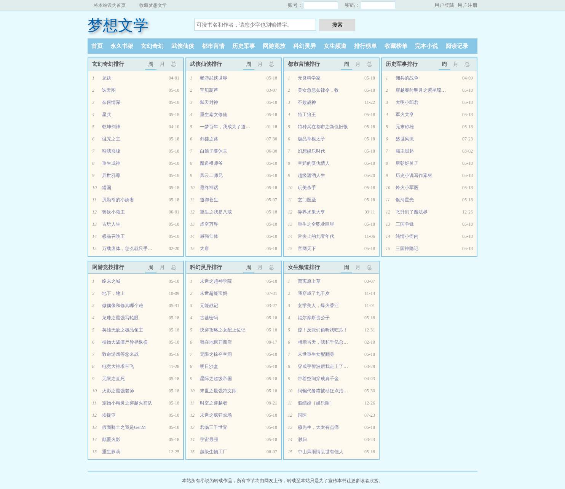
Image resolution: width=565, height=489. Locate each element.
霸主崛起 (405, 151)
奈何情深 (111, 102)
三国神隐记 (407, 248)
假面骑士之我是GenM (124, 427)
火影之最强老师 (118, 390)
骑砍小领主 (113, 212)
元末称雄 (405, 126)
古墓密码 (209, 317)
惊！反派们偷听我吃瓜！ (323, 330)
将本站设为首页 (110, 5)
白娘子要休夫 (213, 151)
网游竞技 (274, 46)
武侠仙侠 (182, 46)
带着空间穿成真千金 (318, 378)
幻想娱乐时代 (311, 151)
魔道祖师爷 (211, 163)
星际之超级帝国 (216, 378)
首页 (97, 46)
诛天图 (109, 90)
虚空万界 (209, 224)
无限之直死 (113, 378)
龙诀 (106, 78)
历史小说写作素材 (414, 175)
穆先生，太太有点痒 (318, 427)
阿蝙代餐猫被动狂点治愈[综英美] (331, 390)
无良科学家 (309, 78)
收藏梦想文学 (153, 5)
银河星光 (405, 199)
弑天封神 (209, 102)
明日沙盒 (209, 366)
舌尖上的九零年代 (316, 236)
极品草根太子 (311, 139)
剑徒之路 (209, 139)
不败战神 (307, 102)
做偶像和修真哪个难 (122, 305)
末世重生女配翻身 (316, 354)
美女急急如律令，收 (318, 90)
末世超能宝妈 (213, 293)
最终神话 (209, 187)
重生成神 (111, 163)
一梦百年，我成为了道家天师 (229, 126)
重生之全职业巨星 (316, 224)
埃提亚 (109, 415)
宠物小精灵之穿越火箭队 (127, 403)
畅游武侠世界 (213, 78)
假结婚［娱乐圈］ (316, 403)
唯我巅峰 (111, 151)
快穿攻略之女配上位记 (223, 330)
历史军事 (243, 46)
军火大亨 (405, 114)
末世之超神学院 (216, 281)
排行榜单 (365, 46)
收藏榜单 (396, 46)
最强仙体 (209, 236)
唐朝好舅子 (407, 163)
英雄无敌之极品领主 (122, 330)
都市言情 (213, 46)
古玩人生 (111, 224)
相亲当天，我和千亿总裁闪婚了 (330, 342)
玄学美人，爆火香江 (318, 305)
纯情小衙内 (407, 236)
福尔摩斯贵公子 (314, 317)
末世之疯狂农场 (216, 415)
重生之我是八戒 (216, 212)
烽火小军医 (407, 187)
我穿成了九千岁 (314, 293)
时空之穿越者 (213, 403)
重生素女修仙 (213, 114)
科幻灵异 (304, 46)
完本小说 (426, 46)
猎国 (106, 187)
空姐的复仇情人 (314, 163)
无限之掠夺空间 (216, 354)
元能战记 (209, 305)
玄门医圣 (307, 199)
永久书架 (121, 46)
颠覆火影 (111, 439)
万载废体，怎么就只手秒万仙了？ (136, 248)
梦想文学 (118, 25)
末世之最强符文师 (218, 390)
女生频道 (335, 46)
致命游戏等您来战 (120, 354)
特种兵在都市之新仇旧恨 (323, 126)
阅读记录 (456, 46)
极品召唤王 (113, 236)
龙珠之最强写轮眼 (120, 317)
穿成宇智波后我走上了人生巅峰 (330, 366)
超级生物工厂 (213, 451)
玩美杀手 (307, 187)
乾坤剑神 (111, 126)
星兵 (106, 114)
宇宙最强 (209, 439)
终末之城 (111, 281)
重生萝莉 (111, 451)
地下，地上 (113, 293)
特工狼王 (307, 114)
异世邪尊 (111, 175)
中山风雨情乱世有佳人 (320, 451)
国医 (302, 415)
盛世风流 (405, 139)
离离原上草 (309, 281)
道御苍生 (209, 199)
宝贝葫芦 (209, 90)
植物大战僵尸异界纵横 (125, 342)
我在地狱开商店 (216, 342)
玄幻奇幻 (152, 46)
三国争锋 (405, 224)
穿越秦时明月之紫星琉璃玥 (423, 90)
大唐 (204, 248)
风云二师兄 (211, 175)
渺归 (302, 439)
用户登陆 (444, 5)
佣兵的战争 (407, 78)
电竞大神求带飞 (118, 366)
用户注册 (467, 5)
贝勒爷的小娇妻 (118, 199)
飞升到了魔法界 (412, 212)
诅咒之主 (111, 139)
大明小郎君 (407, 102)
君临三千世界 (213, 427)
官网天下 (307, 248)
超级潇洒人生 (311, 175)
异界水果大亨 (311, 212)
